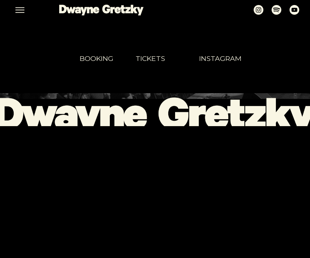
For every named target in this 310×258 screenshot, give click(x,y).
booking (96, 58)
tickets (150, 58)
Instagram (220, 58)
